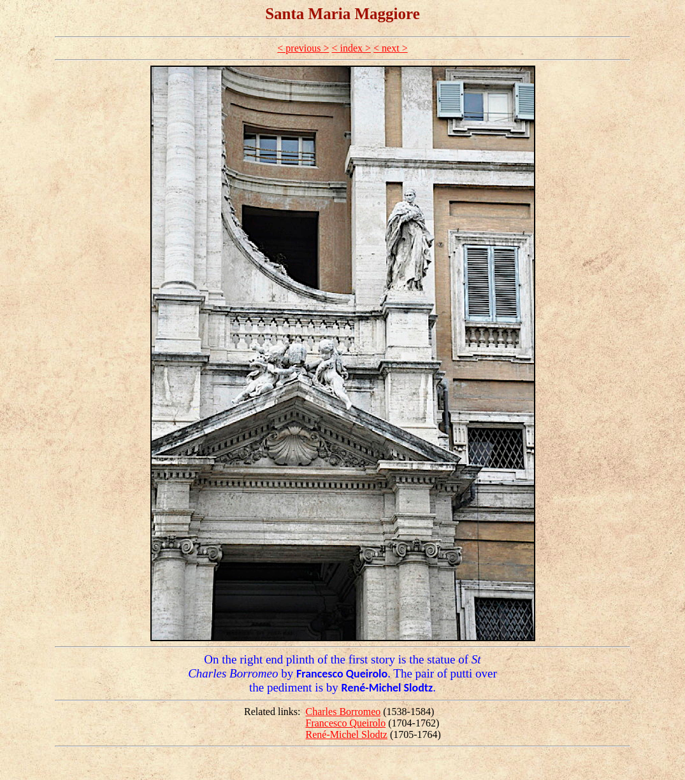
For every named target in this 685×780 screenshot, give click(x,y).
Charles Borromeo (343, 711)
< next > (390, 48)
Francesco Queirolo (346, 723)
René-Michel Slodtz (346, 734)
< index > (351, 48)
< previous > (303, 48)
